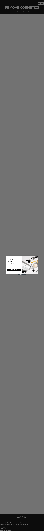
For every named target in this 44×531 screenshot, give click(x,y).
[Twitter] (20, 517)
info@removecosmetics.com (23, 524)
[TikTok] (25, 517)
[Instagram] (18, 517)
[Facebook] (22, 517)
